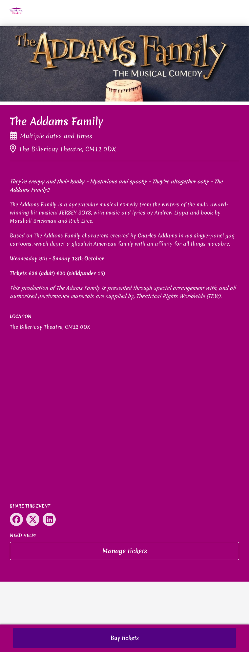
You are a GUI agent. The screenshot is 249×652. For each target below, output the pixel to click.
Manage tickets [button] (124, 551)
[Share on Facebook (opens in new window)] (16, 519)
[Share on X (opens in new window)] (32, 519)
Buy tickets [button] (125, 638)
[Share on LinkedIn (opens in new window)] (49, 519)
